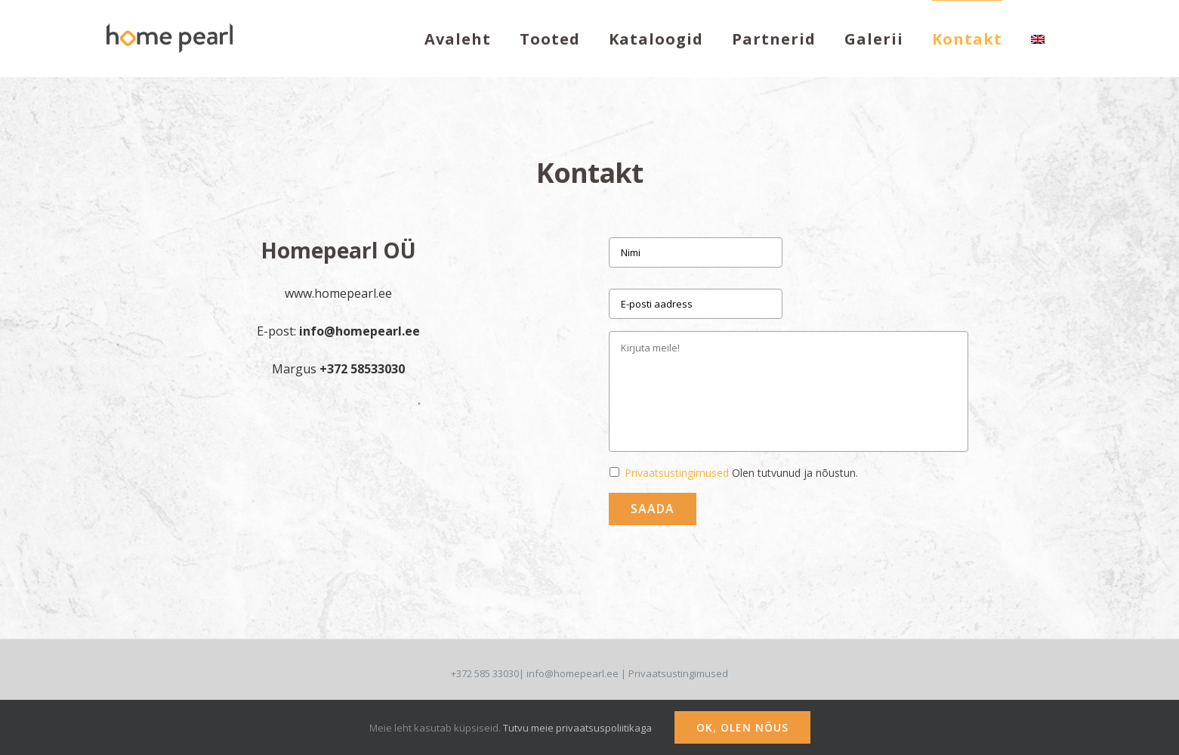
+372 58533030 (362, 368)
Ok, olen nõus (742, 727)
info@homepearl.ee (359, 331)
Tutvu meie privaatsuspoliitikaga (577, 728)
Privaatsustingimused (677, 473)
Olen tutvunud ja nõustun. (741, 473)
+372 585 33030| (488, 673)
